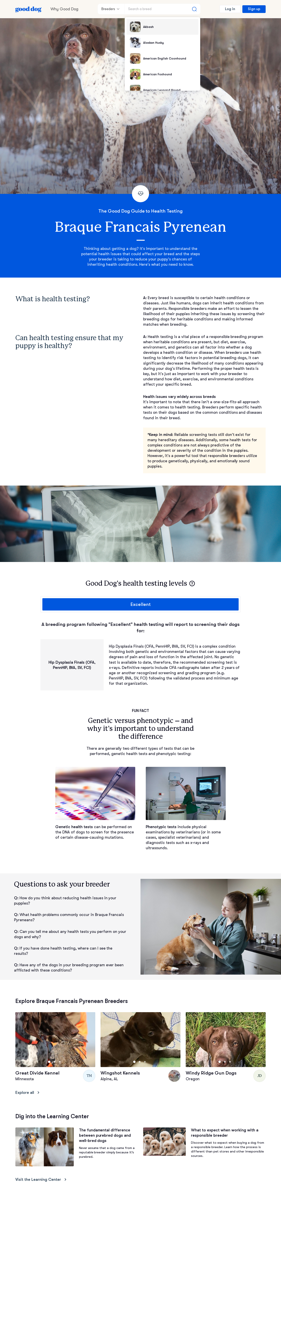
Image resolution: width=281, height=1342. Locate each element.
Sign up (254, 9)
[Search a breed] (162, 9)
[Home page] (28, 9)
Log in (230, 9)
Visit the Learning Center (41, 1179)
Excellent (140, 604)
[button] (192, 583)
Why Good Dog (64, 9)
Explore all (28, 1092)
